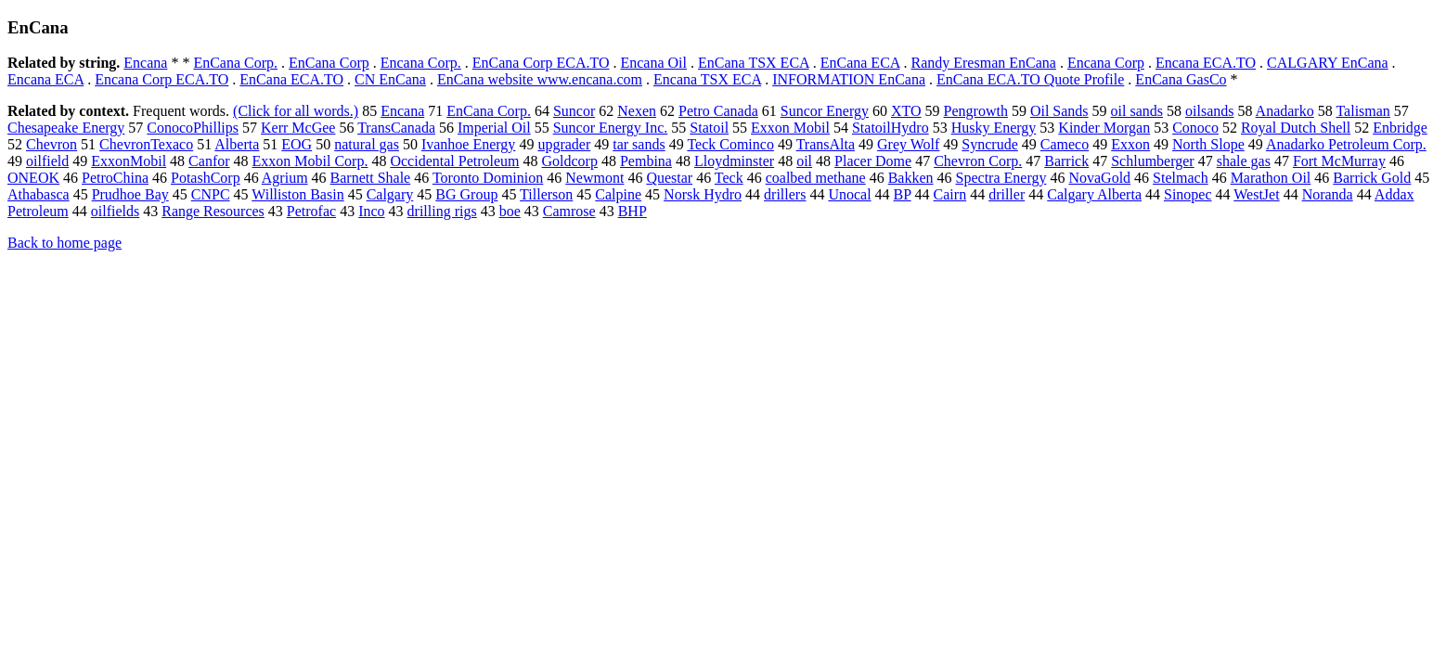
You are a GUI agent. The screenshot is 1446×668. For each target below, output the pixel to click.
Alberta (236, 144)
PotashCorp (205, 178)
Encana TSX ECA (707, 79)
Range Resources (213, 211)
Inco (371, 211)
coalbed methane (816, 178)
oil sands (1137, 111)
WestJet (1256, 194)
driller (1006, 194)
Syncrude (989, 144)
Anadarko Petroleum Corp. (1346, 144)
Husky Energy (994, 127)
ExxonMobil (128, 161)
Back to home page (64, 242)
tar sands (639, 144)
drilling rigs (442, 211)
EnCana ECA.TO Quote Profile (1030, 79)
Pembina (646, 161)
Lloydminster (734, 161)
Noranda (1327, 194)
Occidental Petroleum (454, 161)
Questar (669, 178)
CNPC (210, 194)
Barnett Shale (370, 178)
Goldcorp (570, 161)
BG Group (466, 194)
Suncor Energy (825, 111)
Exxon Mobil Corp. (310, 161)
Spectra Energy (1001, 178)
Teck (729, 178)
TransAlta (825, 144)
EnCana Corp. (235, 63)
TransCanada (396, 127)
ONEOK (33, 178)
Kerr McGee (298, 127)
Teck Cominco (730, 144)
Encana (145, 63)
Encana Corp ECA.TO (161, 79)
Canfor (208, 161)
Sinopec (1188, 194)
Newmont (594, 178)
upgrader (563, 144)
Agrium (285, 178)
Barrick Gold (1372, 178)
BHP (632, 211)
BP (902, 194)
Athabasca (38, 194)
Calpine (618, 194)
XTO (906, 111)
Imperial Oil (494, 127)
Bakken (911, 178)
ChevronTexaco (146, 144)
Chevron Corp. (978, 161)
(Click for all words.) (295, 111)
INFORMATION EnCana (848, 79)
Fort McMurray (1339, 161)
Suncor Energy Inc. (610, 127)
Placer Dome (872, 161)
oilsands (1209, 111)
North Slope (1208, 144)
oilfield (47, 161)
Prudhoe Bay (130, 194)
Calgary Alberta (1094, 194)
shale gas (1244, 161)
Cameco (1064, 144)
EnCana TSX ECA (753, 63)
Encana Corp (1105, 63)
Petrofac (311, 211)
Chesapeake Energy (65, 127)
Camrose (569, 211)
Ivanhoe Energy (468, 144)
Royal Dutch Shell (1295, 127)
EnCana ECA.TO (291, 79)
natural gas (366, 144)
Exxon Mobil (790, 127)
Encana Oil (653, 63)
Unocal (849, 194)
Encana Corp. (421, 63)
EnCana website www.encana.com (539, 79)
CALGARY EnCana (1327, 63)
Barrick (1066, 161)
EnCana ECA (860, 63)
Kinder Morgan (1104, 127)
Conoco (1195, 127)
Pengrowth (976, 111)
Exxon (1130, 144)
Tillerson (546, 194)
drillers (785, 194)
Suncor (574, 111)
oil (804, 161)
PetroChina (115, 178)
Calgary (390, 194)
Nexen (636, 111)
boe (510, 211)
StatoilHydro (890, 127)
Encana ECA (45, 79)
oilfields (115, 211)
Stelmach (1180, 178)
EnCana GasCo (1180, 79)
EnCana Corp (329, 63)
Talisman (1362, 111)
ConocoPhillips (193, 127)
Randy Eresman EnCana (982, 63)
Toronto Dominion (488, 178)
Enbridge (1400, 127)
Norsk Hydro (703, 194)
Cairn (950, 194)
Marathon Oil (1271, 178)
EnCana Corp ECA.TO (541, 63)
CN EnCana (390, 79)
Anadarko (1285, 111)
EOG (296, 144)
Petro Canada (718, 111)
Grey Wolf (908, 144)
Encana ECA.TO (1206, 63)
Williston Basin (297, 194)
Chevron (51, 144)
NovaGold (1099, 178)
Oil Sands (1059, 111)
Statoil (709, 127)
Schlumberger (1152, 161)
